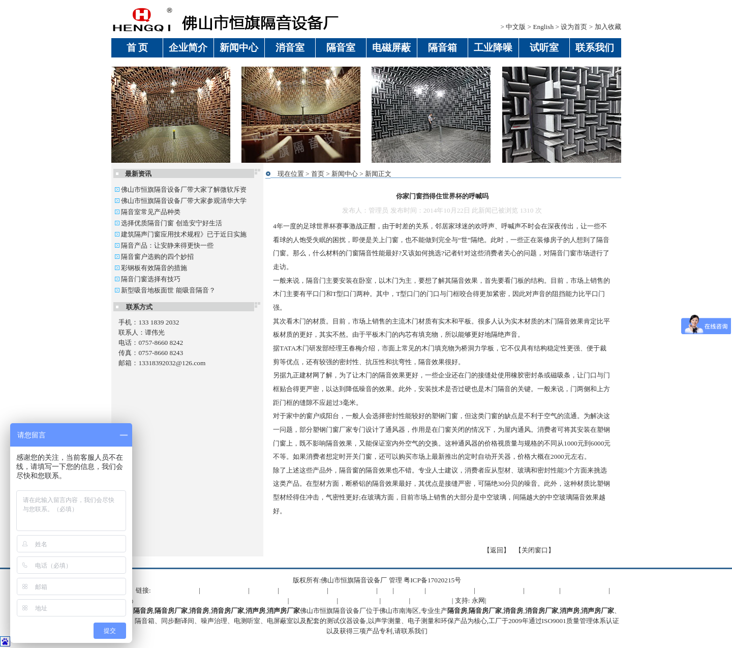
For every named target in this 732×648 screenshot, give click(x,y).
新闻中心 (344, 174)
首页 (317, 174)
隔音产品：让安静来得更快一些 (164, 245)
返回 (496, 550)
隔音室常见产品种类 (147, 212)
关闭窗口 (535, 550)
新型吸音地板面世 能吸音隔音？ (165, 290)
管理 (395, 580)
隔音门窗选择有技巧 (147, 279)
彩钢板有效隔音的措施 (151, 268)
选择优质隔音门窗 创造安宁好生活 (168, 223)
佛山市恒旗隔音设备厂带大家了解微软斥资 (181, 189)
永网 (478, 600)
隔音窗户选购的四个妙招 (154, 256)
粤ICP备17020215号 (432, 580)
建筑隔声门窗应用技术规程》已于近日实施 (181, 234)
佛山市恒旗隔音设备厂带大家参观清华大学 (181, 200)
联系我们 (414, 631)
